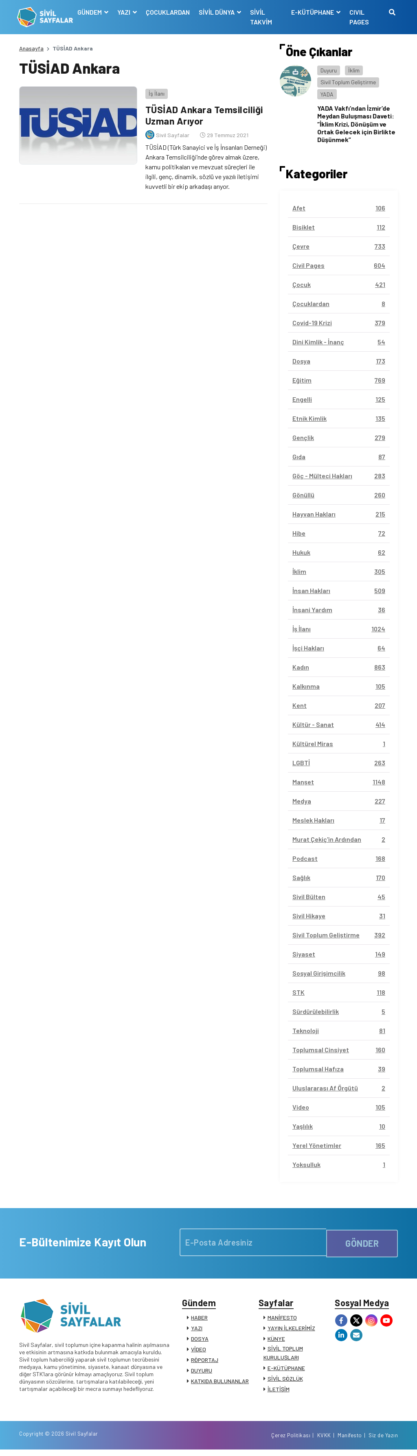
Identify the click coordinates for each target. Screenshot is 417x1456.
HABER (199, 1319)
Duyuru (328, 70)
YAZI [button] (126, 12)
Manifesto (350, 1441)
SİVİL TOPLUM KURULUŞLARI (283, 1355)
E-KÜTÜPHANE (286, 1369)
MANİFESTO (282, 1319)
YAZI (196, 1330)
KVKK (324, 1441)
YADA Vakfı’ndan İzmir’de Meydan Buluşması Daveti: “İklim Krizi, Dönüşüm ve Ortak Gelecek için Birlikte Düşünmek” (356, 123)
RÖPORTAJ (204, 1361)
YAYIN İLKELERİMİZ (291, 1330)
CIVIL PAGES (359, 17)
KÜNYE (276, 1340)
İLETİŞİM (279, 1391)
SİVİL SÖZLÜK (285, 1380)
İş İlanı (154, 91)
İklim (354, 70)
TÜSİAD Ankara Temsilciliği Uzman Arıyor (204, 113)
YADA (327, 94)
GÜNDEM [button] (91, 12)
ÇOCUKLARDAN (169, 12)
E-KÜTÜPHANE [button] (313, 12)
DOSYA (199, 1340)
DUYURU (201, 1372)
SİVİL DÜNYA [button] (218, 12)
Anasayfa (31, 48)
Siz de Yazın (383, 1441)
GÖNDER (362, 1242)
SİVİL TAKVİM (262, 17)
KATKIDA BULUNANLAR (220, 1382)
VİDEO (198, 1351)
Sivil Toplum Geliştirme (348, 82)
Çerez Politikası (290, 1441)
